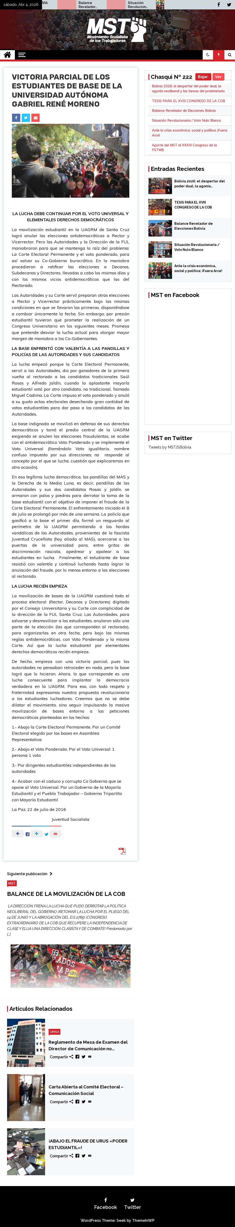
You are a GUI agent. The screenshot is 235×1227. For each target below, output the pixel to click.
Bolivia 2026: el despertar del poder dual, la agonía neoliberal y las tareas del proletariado (199, 184)
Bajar (203, 77)
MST (12, 883)
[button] (208, 55)
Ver (218, 77)
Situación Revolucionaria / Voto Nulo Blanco (186, 120)
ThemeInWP (143, 1220)
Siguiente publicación (31, 874)
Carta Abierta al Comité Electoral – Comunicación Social (86, 1090)
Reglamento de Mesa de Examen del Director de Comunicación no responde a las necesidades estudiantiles (88, 1045)
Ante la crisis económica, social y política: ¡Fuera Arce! (198, 268)
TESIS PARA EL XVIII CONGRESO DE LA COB (87, 5)
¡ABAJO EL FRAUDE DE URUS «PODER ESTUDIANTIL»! (88, 1144)
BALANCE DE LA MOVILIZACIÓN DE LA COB (66, 893)
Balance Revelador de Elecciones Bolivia (136, 5)
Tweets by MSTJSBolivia (169, 447)
